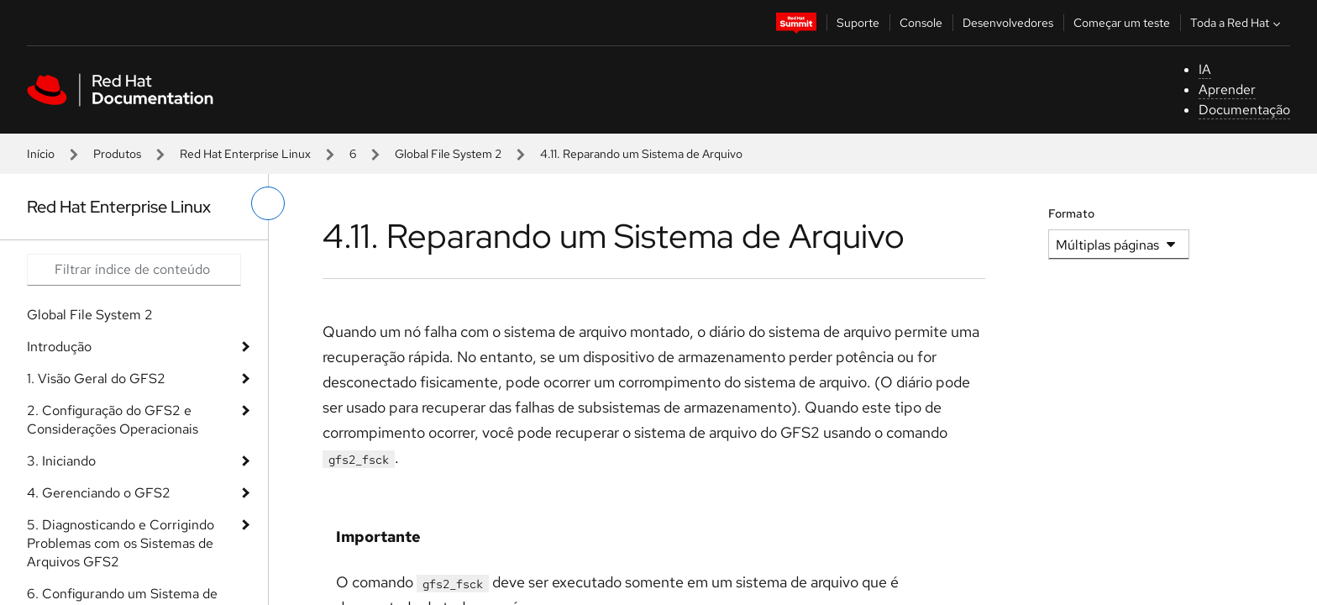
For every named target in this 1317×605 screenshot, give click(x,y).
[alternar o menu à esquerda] (268, 203)
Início (41, 153)
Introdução (59, 346)
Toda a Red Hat (1237, 22)
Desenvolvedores (1008, 22)
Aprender (1227, 89)
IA (1205, 69)
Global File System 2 (448, 153)
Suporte (858, 22)
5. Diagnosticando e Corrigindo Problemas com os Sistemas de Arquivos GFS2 (120, 543)
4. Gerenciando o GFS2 (99, 493)
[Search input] (134, 270)
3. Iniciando (61, 461)
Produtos (117, 153)
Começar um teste (1121, 22)
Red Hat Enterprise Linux (245, 153)
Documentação (1244, 109)
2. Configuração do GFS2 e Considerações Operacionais (112, 420)
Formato (1071, 213)
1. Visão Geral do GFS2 (96, 378)
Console (921, 22)
